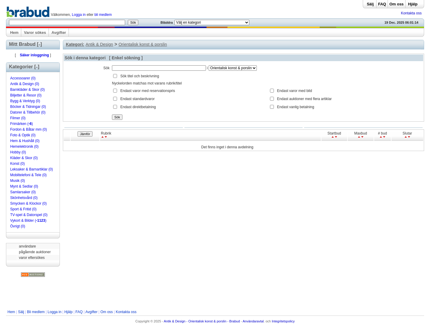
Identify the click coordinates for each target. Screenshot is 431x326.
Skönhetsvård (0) (23, 198)
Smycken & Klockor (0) (28, 203)
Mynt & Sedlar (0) (24, 186)
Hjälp (413, 4)
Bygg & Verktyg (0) (25, 101)
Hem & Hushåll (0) (25, 141)
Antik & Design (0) (24, 84)
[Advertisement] (215, 293)
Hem (14, 32)
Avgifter (58, 32)
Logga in (79, 15)
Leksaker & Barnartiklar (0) (31, 169)
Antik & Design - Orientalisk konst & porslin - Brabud (202, 321)
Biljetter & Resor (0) (26, 95)
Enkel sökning (126, 57)
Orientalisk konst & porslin (143, 44)
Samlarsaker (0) (23, 192)
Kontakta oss (411, 13)
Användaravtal (253, 321)
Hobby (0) (18, 152)
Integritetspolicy (283, 321)
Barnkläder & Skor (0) (27, 89)
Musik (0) (17, 181)
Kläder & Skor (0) (24, 158)
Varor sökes (35, 32)
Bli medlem (36, 312)
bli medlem (103, 15)
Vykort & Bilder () (28, 220)
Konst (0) (17, 164)
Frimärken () (21, 124)
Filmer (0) (17, 118)
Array (233, 68)
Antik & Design (99, 44)
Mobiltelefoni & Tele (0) (28, 175)
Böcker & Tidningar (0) (28, 107)
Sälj (370, 4)
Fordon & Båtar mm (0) (28, 129)
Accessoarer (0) (23, 78)
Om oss (396, 4)
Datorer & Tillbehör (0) (27, 112)
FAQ (382, 4)
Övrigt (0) (17, 226)
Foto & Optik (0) (23, 135)
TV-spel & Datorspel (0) (29, 215)
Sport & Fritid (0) (23, 209)
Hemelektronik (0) (24, 146)
